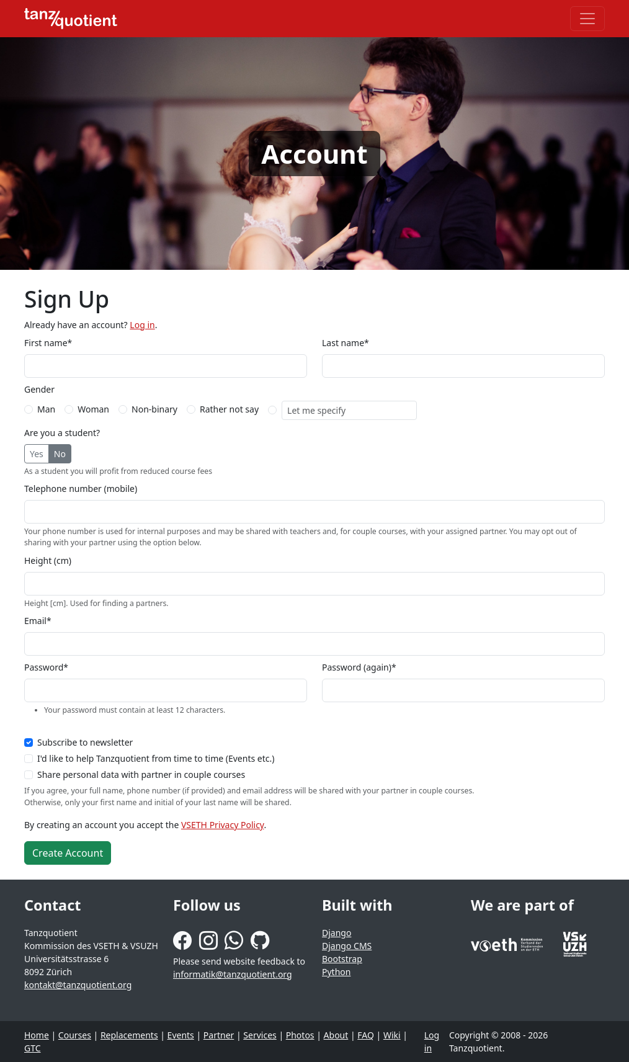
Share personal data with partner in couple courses (141, 774)
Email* (37, 621)
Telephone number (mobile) (80, 488)
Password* (46, 667)
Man (46, 409)
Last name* (345, 343)
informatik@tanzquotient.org (232, 974)
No (60, 454)
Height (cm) (47, 560)
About (336, 1035)
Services (259, 1035)
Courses (74, 1035)
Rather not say (229, 409)
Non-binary (154, 409)
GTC (32, 1048)
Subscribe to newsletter (85, 742)
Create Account (67, 853)
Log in (142, 325)
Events (180, 1035)
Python (336, 972)
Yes (36, 454)
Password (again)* (359, 667)
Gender (39, 389)
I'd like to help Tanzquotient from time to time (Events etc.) (155, 758)
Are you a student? (62, 433)
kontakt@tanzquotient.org (78, 985)
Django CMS (347, 946)
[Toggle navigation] (587, 18)
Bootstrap (342, 959)
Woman (93, 409)
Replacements (129, 1035)
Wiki (392, 1035)
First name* (48, 343)
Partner (218, 1035)
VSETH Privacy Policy (222, 825)
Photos (300, 1035)
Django (336, 933)
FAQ (365, 1035)
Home (36, 1035)
